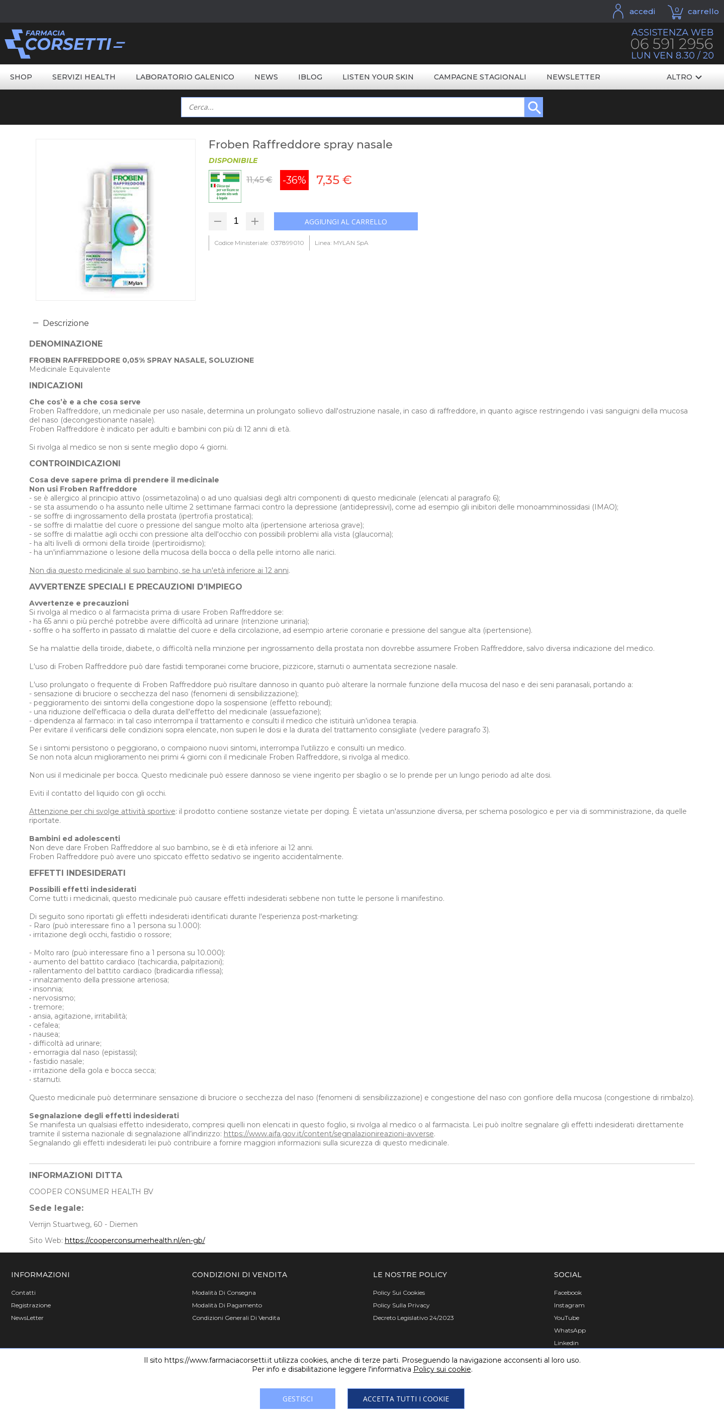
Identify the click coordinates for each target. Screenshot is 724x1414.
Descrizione (66, 323)
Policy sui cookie (442, 1369)
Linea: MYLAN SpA (342, 242)
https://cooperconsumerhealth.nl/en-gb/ (135, 1240)
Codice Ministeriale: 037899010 (259, 242)
